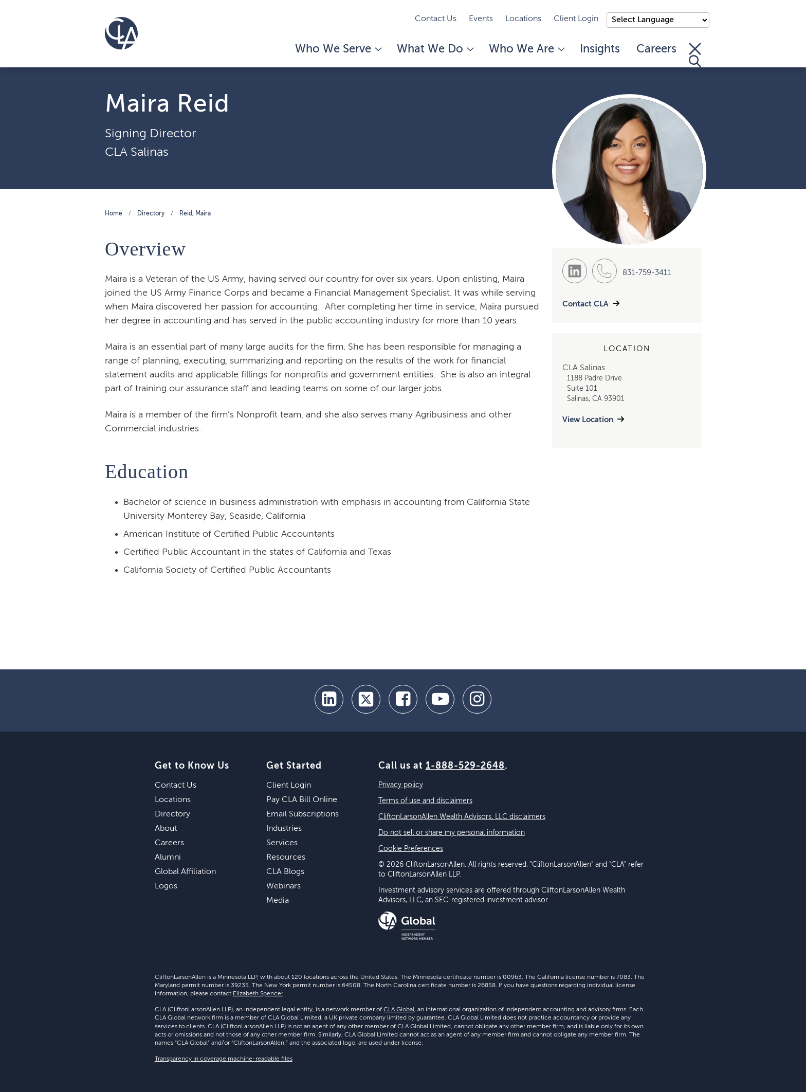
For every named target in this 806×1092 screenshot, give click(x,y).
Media (277, 901)
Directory (150, 214)
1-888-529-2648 (465, 766)
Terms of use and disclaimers (425, 801)
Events (481, 19)
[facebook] (403, 699)
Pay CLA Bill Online (301, 800)
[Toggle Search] (695, 55)
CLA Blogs (285, 872)
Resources (285, 857)
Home (113, 214)
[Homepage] (121, 33)
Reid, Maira (195, 214)
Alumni (168, 857)
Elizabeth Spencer (258, 994)
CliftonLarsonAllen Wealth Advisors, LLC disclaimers (461, 817)
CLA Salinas (137, 152)
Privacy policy (400, 785)
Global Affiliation (185, 872)
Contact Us (435, 19)
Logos (166, 886)
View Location (587, 420)
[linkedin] (329, 699)
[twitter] (366, 699)
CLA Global (398, 1010)
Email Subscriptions (302, 814)
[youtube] (440, 699)
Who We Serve (337, 49)
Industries (284, 829)
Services (282, 843)
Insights (600, 49)
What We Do (434, 49)
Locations (523, 19)
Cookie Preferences (410, 848)
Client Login (576, 19)
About (166, 829)
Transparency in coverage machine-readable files (223, 1059)
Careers (656, 49)
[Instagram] (477, 699)
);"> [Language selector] (658, 20)
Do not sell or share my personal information (451, 832)
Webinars (283, 886)
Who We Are (526, 49)
